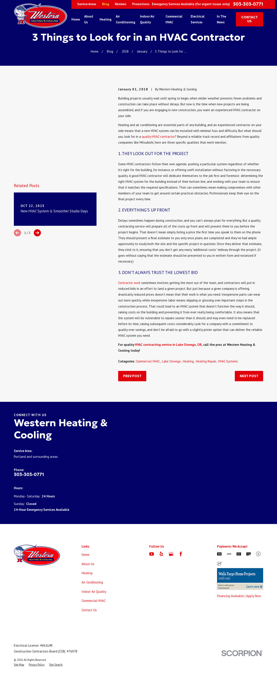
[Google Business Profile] (171, 554)
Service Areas (86, 4)
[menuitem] (19, 664)
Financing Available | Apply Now (239, 596)
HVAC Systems (228, 361)
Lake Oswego (171, 361)
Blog (105, 4)
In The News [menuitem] (221, 19)
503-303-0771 (248, 4)
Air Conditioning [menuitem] (125, 19)
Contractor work (129, 283)
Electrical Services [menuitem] (198, 19)
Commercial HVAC (148, 361)
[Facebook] (181, 554)
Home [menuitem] (75, 19)
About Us (88, 564)
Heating (188, 361)
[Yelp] (161, 554)
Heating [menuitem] (105, 19)
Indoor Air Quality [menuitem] (147, 19)
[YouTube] (151, 554)
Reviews (120, 4)
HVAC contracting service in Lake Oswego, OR (168, 345)
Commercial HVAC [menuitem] (174, 19)
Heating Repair (206, 361)
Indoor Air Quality (94, 592)
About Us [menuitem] (88, 19)
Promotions (141, 4)
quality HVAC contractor (158, 137)
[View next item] (37, 150)
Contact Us (89, 610)
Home (85, 555)
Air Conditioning (92, 582)
